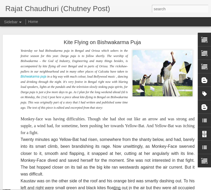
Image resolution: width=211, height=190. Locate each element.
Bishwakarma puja (33, 50)
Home (33, 22)
